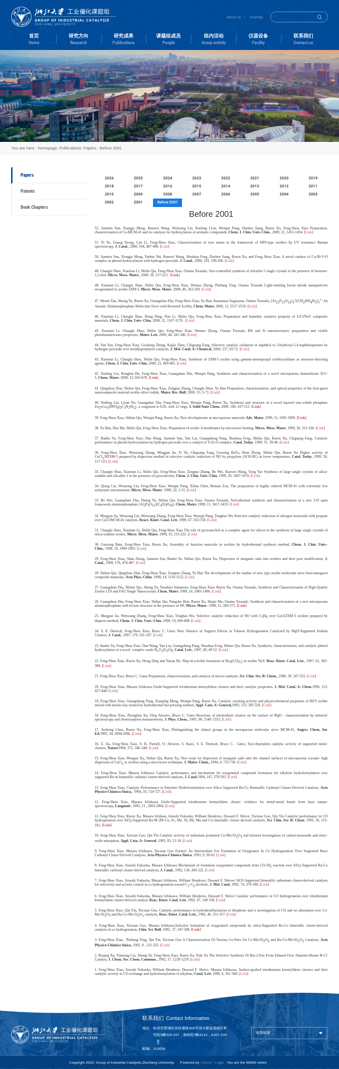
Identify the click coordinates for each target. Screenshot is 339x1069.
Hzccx (207, 1063)
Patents (28, 191)
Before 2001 (110, 148)
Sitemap (256, 17)
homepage (47, 148)
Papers (89, 148)
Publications (70, 148)
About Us (234, 17)
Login (219, 1063)
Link (206, 289)
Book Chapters (34, 207)
